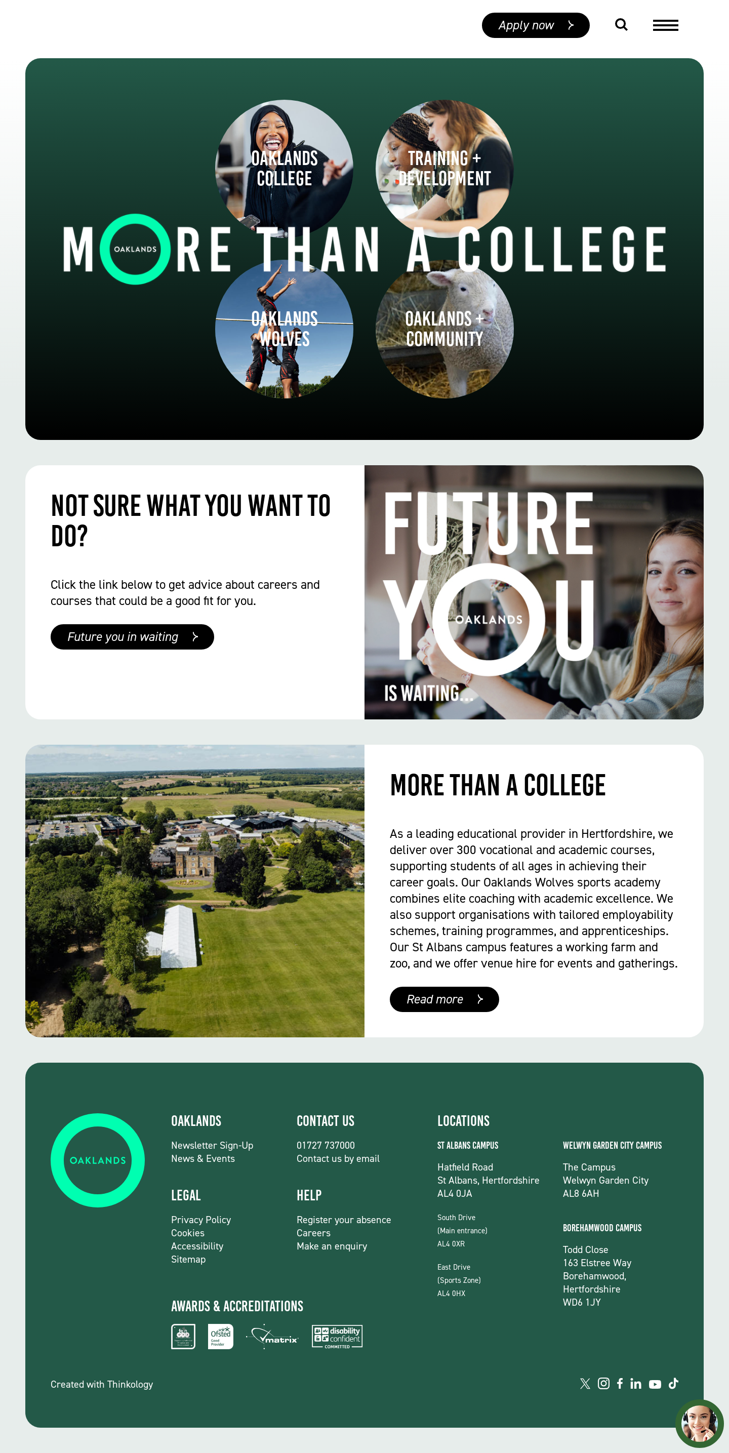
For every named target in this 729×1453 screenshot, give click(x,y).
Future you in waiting (122, 636)
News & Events (203, 1158)
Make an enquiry (332, 1246)
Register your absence (344, 1219)
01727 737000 (326, 1145)
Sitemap (188, 1259)
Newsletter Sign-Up (212, 1145)
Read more (434, 999)
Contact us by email (338, 1158)
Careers (314, 1232)
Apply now (525, 29)
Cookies (188, 1232)
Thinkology (130, 1384)
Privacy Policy (201, 1219)
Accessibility (197, 1246)
